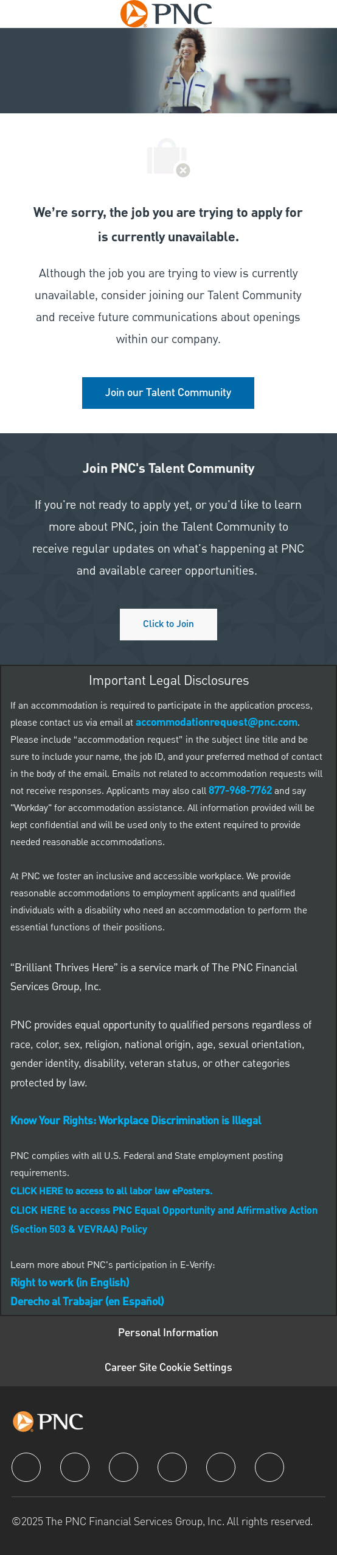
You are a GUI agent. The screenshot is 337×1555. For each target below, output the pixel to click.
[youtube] (220, 1467)
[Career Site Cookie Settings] (168, 1368)
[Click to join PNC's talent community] (168, 624)
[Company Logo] (166, 13)
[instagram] (172, 1467)
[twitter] (123, 1467)
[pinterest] (269, 1467)
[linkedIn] (74, 1467)
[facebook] (26, 1467)
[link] (168, 393)
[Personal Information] (168, 1333)
